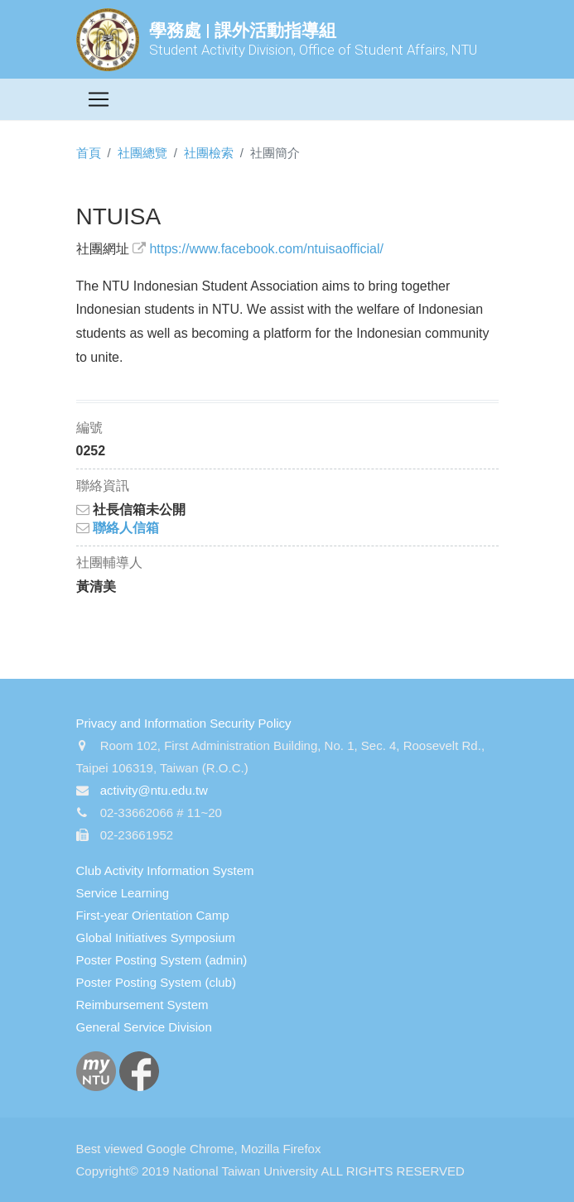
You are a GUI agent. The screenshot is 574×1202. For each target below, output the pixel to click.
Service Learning (123, 893)
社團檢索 (209, 153)
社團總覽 (142, 153)
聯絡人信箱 (117, 528)
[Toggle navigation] (98, 99)
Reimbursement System (142, 1005)
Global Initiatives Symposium (156, 937)
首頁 (88, 153)
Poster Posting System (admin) (162, 960)
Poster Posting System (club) (156, 982)
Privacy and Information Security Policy (184, 723)
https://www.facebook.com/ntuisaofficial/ (266, 249)
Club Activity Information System (165, 870)
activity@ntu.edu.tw (154, 790)
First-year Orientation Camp (152, 915)
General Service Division (144, 1027)
